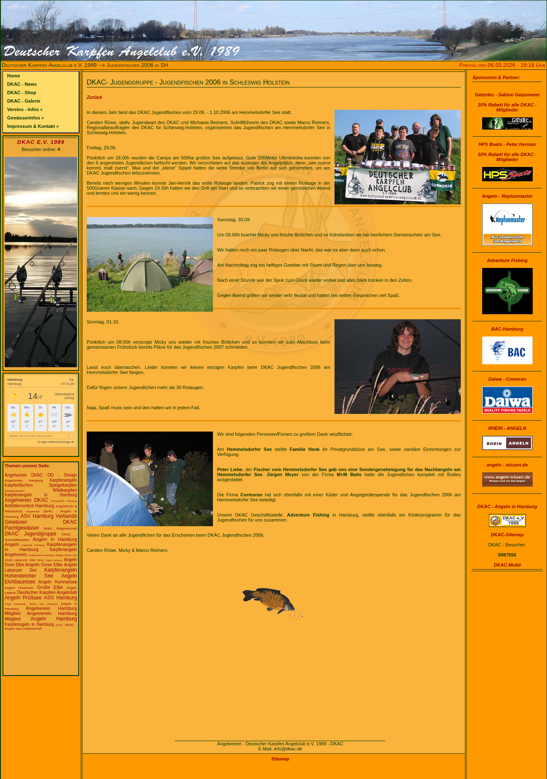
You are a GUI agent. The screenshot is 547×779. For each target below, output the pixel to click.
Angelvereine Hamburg (41, 555)
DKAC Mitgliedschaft (60, 528)
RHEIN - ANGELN (507, 428)
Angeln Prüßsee (23, 598)
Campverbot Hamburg (64, 501)
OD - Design (62, 475)
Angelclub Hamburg (33, 545)
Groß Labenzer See (20, 560)
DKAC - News (22, 84)
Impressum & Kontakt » (33, 126)
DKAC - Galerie (23, 100)
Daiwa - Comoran (507, 379)
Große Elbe (50, 587)
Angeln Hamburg (53, 619)
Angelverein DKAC (24, 475)
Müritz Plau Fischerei (43, 604)
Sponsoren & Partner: (496, 77)
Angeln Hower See (66, 555)
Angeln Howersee (19, 588)
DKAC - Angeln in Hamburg (507, 506)
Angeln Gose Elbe (44, 564)
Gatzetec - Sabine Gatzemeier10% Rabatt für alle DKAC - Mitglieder (507, 102)
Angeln (12, 544)
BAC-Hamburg (507, 328)
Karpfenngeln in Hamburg (29, 624)
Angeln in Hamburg (55, 539)
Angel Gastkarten (15, 604)
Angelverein (33, 511)
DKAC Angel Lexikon (49, 560)
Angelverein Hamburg (24, 480)
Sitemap (280, 758)
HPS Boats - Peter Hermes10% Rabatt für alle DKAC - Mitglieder (507, 152)
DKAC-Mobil (507, 564)
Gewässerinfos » (25, 117)
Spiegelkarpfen (63, 485)
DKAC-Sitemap (507, 534)
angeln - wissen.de (507, 464)
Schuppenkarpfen (14, 491)
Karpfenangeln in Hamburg (41, 495)
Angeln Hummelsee (57, 582)
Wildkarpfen (65, 490)
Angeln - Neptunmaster (507, 196)
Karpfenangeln (63, 480)
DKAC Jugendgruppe (30, 534)
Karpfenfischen (19, 485)
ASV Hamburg (60, 598)
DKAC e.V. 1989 (40, 142)
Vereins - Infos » (24, 109)
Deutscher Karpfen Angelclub (47, 592)
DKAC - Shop (21, 92)
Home (13, 75)
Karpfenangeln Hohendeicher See (41, 573)
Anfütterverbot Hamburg (29, 505)
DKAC (59, 625)
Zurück (94, 97)
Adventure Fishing (507, 260)
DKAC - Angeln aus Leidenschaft (41, 627)
